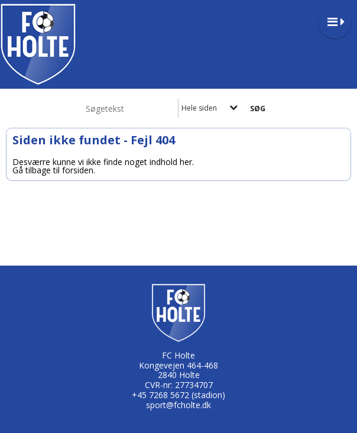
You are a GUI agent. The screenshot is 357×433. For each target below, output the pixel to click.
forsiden (77, 170)
